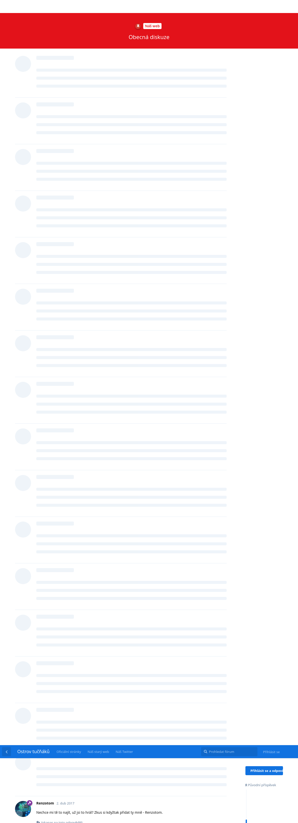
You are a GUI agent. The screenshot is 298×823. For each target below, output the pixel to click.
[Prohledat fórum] (229, 6)
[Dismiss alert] (109, 812)
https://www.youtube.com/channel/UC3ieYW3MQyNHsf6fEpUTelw (119, 662)
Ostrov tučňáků (33, 6)
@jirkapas (46, 370)
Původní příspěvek (260, 40)
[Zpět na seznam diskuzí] (6, 6)
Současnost (255, 124)
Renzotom (51, 103)
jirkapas (49, 175)
